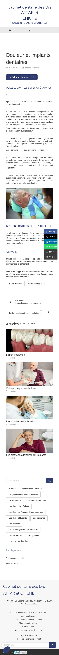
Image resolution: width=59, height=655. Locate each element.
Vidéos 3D (10, 563)
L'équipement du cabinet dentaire (23, 495)
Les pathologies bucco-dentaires (23, 530)
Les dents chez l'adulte (19, 506)
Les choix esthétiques (36, 500)
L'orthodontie (15, 500)
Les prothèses (15, 535)
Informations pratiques (32, 489)
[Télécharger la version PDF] (22, 77)
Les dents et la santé (18, 518)
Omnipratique (34, 535)
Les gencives (39, 518)
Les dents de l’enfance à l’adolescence (26, 512)
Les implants (14, 524)
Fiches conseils (12, 558)
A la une (12, 489)
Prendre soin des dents (19, 541)
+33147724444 (31, 603)
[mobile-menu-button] (49, 30)
